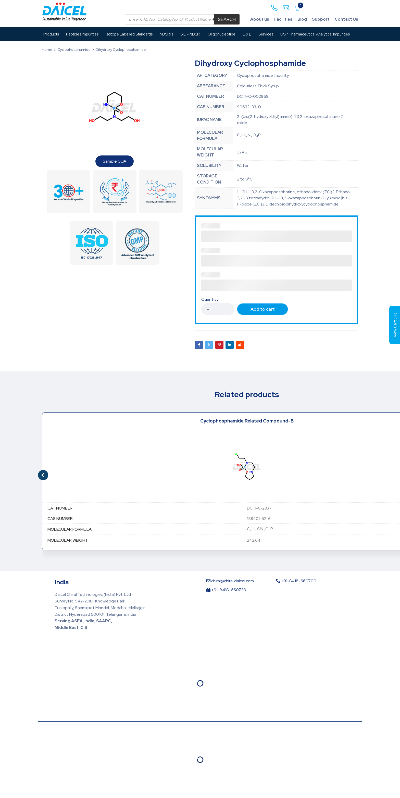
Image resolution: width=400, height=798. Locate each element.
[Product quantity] (217, 309)
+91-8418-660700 (296, 581)
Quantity (209, 299)
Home (47, 49)
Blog (302, 19)
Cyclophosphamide (74, 49)
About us (259, 19)
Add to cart (263, 309)
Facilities (283, 19)
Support (321, 19)
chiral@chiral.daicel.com (230, 581)
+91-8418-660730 (226, 590)
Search (227, 19)
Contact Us (346, 19)
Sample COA (114, 161)
